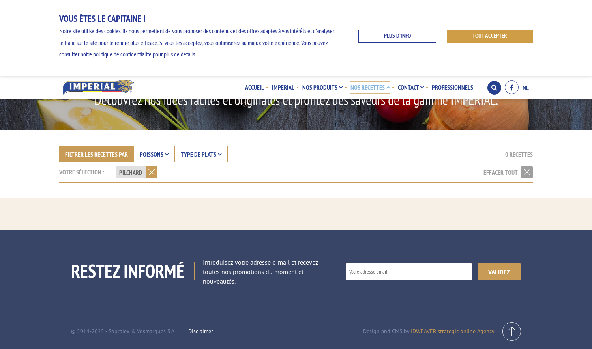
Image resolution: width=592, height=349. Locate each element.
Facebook (511, 87)
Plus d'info (397, 35)
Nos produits (322, 87)
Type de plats (201, 154)
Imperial (283, 87)
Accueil (254, 87)
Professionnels (452, 87)
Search (494, 87)
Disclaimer (200, 331)
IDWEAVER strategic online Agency (453, 331)
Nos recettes (370, 87)
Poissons (154, 154)
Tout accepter (489, 35)
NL (526, 87)
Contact (411, 87)
